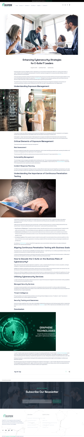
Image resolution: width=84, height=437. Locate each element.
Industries (27, 5)
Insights (39, 5)
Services (21, 5)
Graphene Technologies (62, 353)
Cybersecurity (50, 67)
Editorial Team (43, 67)
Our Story (33, 5)
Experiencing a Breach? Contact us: (42, 0)
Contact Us (45, 5)
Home (17, 5)
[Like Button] (66, 371)
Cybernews (42, 304)
